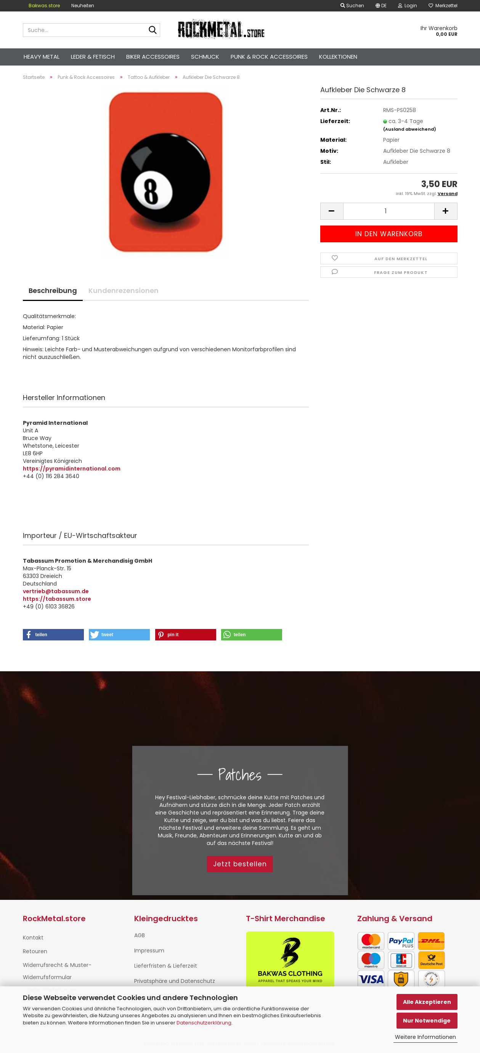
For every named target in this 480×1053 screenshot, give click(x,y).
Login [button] (407, 5)
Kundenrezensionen (123, 290)
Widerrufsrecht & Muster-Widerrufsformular (57, 971)
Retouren (35, 951)
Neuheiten (82, 5)
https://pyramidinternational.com (71, 468)
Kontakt (33, 937)
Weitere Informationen (425, 1037)
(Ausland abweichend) (409, 129)
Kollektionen (338, 57)
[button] (381, 5)
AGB (139, 935)
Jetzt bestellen (240, 864)
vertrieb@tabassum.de (56, 591)
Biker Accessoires (153, 57)
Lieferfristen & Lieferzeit (165, 966)
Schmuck (205, 57)
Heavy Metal (41, 57)
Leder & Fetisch (93, 57)
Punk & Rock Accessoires (269, 57)
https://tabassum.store (57, 599)
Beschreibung (53, 290)
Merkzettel (443, 5)
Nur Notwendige (427, 1020)
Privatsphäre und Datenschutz (174, 981)
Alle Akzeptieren (427, 1002)
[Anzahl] (389, 211)
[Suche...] (153, 30)
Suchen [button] (352, 5)
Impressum (149, 950)
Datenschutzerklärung (204, 1022)
